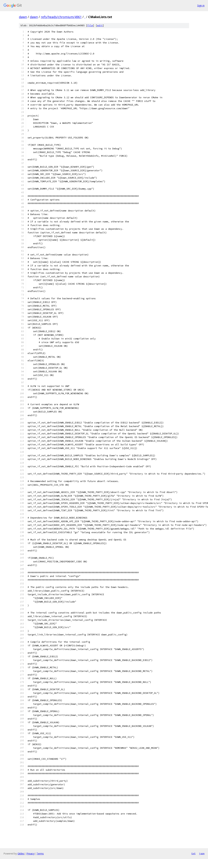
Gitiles (21, 853)
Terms (40, 853)
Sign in (201, 5)
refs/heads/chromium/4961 (61, 17)
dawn (23, 17)
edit (100, 25)
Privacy (30, 853)
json (202, 853)
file (90, 25)
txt (193, 853)
